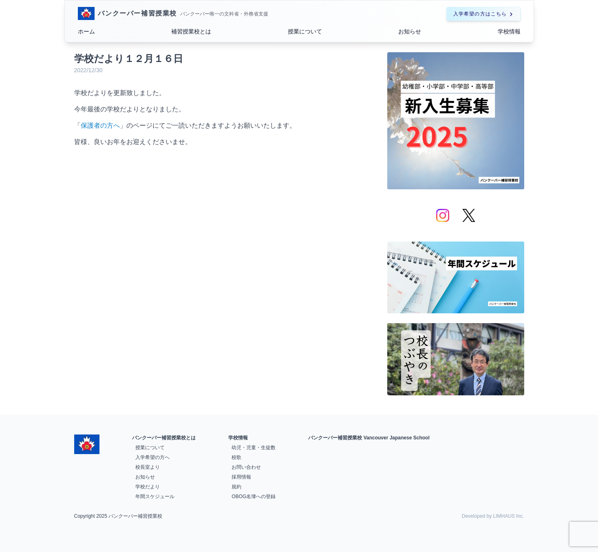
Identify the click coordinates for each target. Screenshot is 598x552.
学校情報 (509, 31)
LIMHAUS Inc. (508, 516)
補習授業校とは (191, 31)
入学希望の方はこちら (483, 14)
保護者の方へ (100, 125)
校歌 (236, 457)
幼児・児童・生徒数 (254, 447)
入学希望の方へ (152, 457)
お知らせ (409, 31)
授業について (305, 31)
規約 (236, 487)
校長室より (147, 467)
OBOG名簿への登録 (254, 496)
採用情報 (241, 477)
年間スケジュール (154, 496)
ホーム (86, 31)
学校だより (147, 487)
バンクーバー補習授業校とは (164, 438)
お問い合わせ (246, 467)
